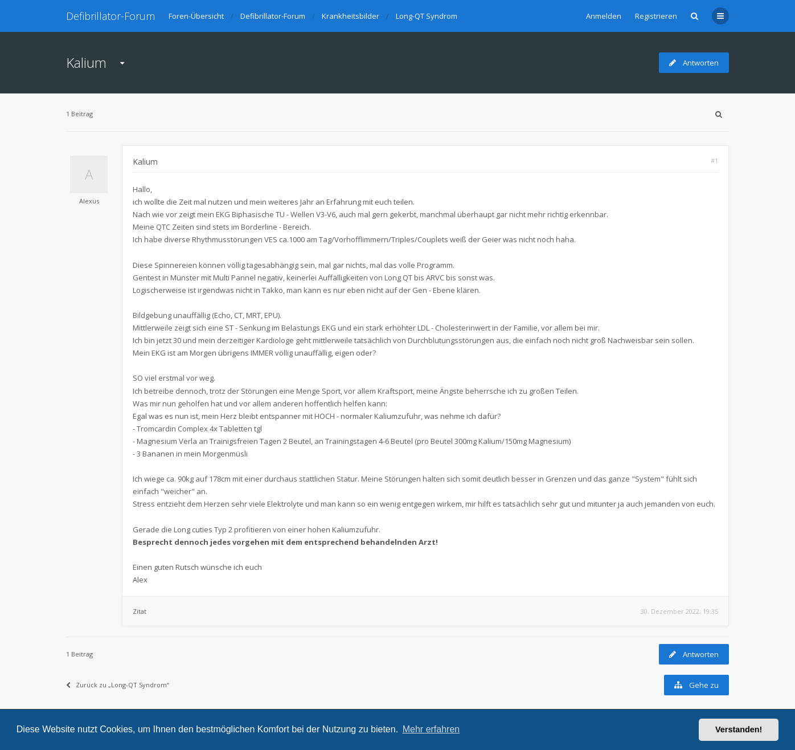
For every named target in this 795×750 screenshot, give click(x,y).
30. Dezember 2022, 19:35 (679, 611)
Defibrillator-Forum (110, 16)
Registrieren (656, 16)
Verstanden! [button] (738, 729)
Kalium (86, 62)
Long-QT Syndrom (426, 16)
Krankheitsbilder (350, 16)
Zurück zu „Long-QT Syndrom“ (117, 684)
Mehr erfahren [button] (431, 729)
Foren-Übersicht (196, 16)
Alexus (89, 201)
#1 (714, 160)
